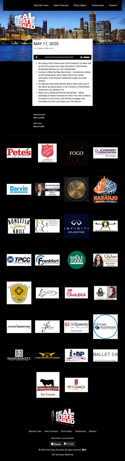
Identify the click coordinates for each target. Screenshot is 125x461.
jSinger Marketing (65, 454)
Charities (113, 5)
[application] (62, 57)
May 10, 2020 (62, 116)
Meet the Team (41, 5)
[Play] (37, 57)
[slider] (59, 57)
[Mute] (81, 57)
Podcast (37, 39)
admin (51, 48)
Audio (36, 48)
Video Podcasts (61, 5)
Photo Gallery (80, 5)
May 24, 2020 (62, 124)
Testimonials (97, 5)
